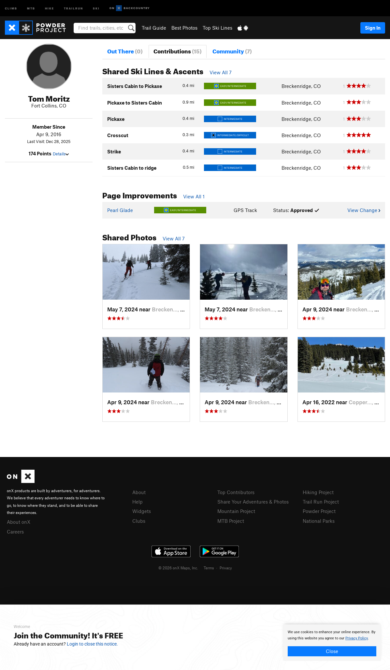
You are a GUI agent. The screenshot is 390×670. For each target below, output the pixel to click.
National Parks (319, 521)
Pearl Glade (120, 210)
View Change (363, 210)
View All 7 (220, 72)
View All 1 (194, 196)
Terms (209, 567)
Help (137, 502)
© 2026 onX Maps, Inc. (178, 567)
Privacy (226, 567)
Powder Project (319, 511)
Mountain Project (236, 511)
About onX (18, 522)
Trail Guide (154, 28)
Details (61, 153)
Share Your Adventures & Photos (253, 502)
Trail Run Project (321, 502)
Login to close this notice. (92, 644)
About (139, 492)
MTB (31, 8)
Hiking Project (318, 492)
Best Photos (184, 28)
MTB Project (230, 521)
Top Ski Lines (217, 28)
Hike (49, 8)
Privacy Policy (356, 638)
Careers (15, 532)
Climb (11, 8)
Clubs (138, 521)
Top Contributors (235, 492)
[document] (332, 642)
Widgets (141, 511)
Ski (96, 8)
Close (332, 651)
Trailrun (73, 8)
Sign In (373, 28)
